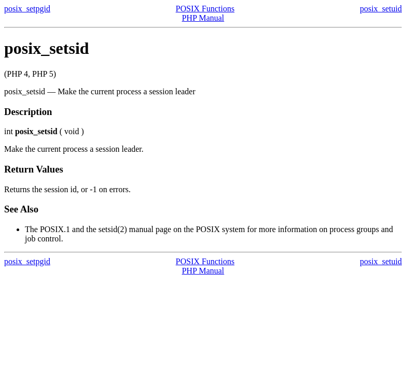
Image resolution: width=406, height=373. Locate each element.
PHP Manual (203, 17)
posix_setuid (381, 8)
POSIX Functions (205, 8)
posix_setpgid (27, 8)
